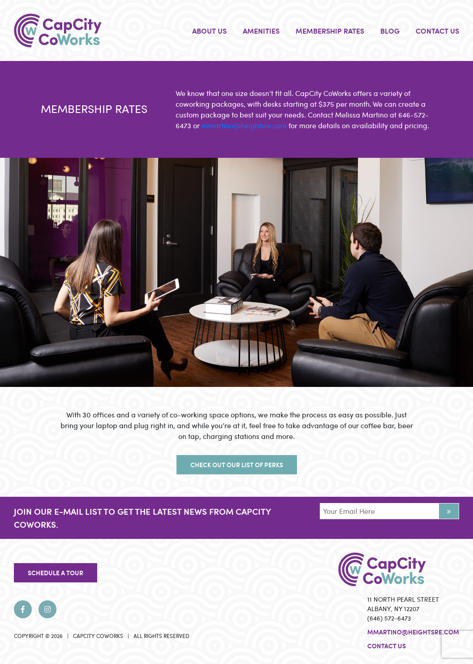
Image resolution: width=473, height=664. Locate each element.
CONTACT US (437, 30)
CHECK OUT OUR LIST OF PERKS (236, 464)
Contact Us (386, 645)
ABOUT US (209, 30)
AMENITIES (261, 30)
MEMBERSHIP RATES (330, 30)
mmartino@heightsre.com (244, 125)
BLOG (390, 30)
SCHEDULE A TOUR (55, 572)
